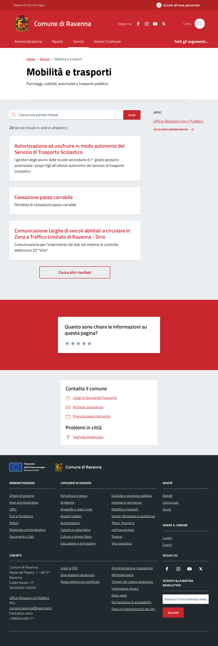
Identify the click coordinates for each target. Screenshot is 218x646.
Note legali (119, 595)
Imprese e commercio (127, 502)
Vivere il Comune (107, 41)
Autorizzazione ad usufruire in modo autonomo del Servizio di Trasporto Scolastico (69, 149)
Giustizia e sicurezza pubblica (132, 495)
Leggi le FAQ (69, 568)
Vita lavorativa (122, 543)
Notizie (167, 495)
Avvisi (167, 509)
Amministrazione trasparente (132, 568)
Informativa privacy (125, 588)
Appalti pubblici (71, 516)
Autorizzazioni (70, 522)
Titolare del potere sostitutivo (132, 581)
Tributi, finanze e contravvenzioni (123, 526)
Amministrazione (28, 41)
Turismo (117, 536)
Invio (131, 114)
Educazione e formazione (78, 543)
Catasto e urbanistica (75, 529)
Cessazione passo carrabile (43, 197)
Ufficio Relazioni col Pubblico (29, 597)
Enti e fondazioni (21, 516)
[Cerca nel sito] (200, 24)
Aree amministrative (23, 502)
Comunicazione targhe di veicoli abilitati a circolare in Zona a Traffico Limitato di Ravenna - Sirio (72, 234)
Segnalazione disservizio (77, 574)
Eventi (167, 544)
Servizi (78, 41)
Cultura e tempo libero (76, 536)
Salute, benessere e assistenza (133, 516)
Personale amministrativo (27, 529)
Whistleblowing (122, 574)
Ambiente (67, 502)
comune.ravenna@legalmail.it (30, 608)
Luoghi (167, 537)
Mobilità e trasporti (125, 509)
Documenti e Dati (21, 536)
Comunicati (170, 502)
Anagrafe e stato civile (76, 509)
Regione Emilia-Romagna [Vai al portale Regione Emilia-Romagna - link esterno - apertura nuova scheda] (29, 5)
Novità (57, 41)
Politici (14, 522)
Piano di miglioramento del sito (133, 608)
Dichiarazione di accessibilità (131, 602)
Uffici (12, 509)
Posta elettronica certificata (80, 581)
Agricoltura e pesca (73, 495)
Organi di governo (21, 495)
